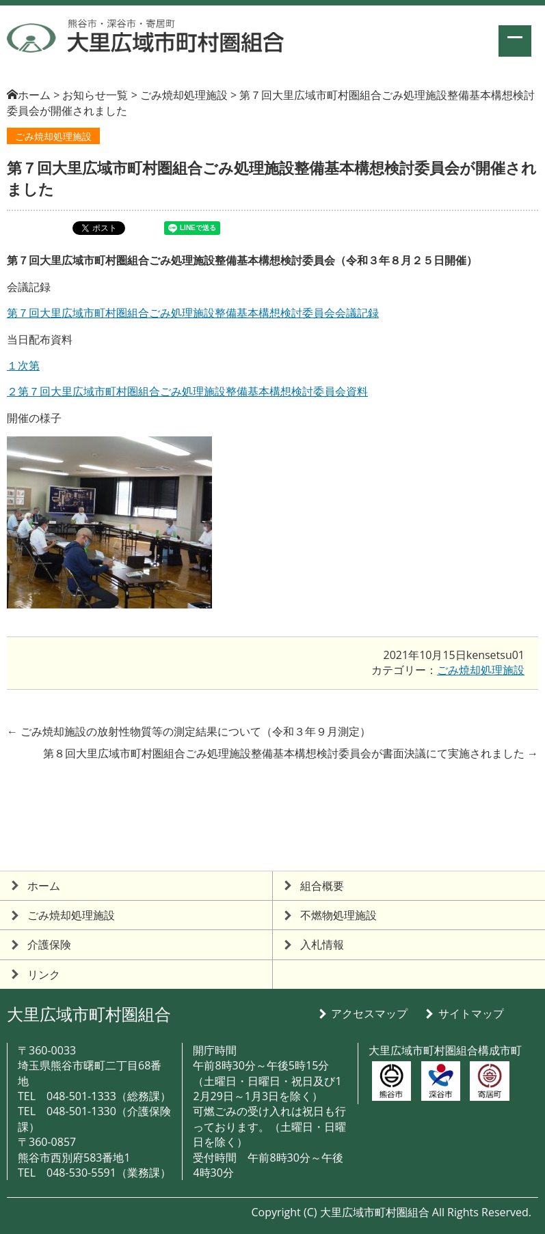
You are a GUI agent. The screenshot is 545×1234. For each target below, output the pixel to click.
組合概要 (322, 885)
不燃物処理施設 (338, 915)
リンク (43, 974)
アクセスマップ (369, 1013)
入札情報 (322, 944)
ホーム (34, 94)
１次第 (23, 365)
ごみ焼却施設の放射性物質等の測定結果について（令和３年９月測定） (189, 731)
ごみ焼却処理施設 (53, 136)
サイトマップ (471, 1013)
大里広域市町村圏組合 (89, 1013)
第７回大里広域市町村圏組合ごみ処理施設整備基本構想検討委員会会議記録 (193, 312)
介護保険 (49, 944)
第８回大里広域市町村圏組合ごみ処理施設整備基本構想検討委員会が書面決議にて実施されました (290, 753)
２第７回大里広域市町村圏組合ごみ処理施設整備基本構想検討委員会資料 (187, 391)
